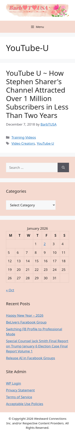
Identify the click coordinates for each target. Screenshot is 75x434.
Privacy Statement (20, 390)
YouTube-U (45, 143)
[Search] (63, 167)
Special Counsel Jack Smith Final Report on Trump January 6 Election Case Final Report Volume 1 (37, 346)
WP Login (13, 383)
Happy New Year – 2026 (24, 315)
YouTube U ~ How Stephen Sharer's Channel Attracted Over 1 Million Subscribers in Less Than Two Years (37, 94)
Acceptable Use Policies (24, 403)
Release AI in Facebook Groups (30, 358)
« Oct (10, 290)
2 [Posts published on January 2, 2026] (45, 244)
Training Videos (23, 137)
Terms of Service (19, 397)
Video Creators (23, 143)
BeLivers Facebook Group (26, 322)
